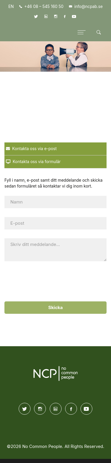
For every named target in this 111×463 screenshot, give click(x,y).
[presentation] (54, 281)
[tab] (55, 148)
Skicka (55, 307)
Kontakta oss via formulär (33, 161)
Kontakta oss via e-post (31, 148)
